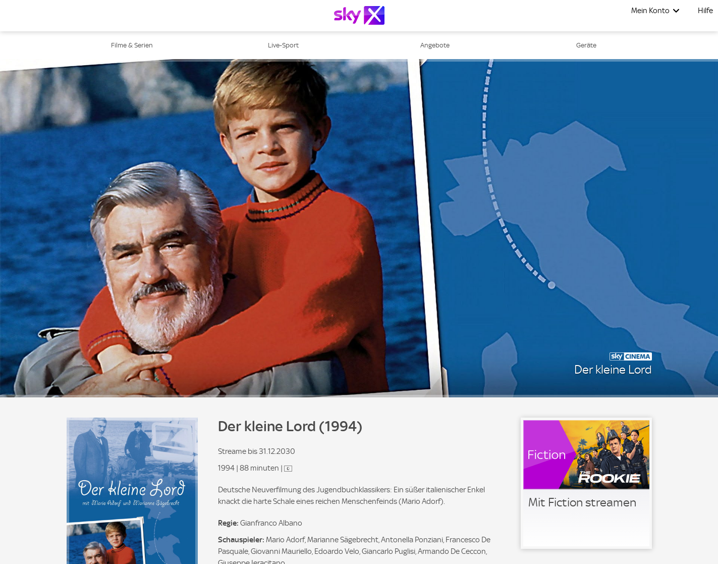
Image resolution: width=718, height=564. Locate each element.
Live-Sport (283, 45)
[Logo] (359, 15)
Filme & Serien (132, 45)
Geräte (586, 45)
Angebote (435, 45)
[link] (586, 483)
